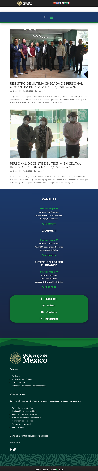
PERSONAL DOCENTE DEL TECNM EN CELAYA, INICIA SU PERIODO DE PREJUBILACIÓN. (45, 165)
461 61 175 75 (50, 224)
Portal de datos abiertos (22, 408)
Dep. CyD (17, 91)
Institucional (40, 91)
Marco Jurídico (18, 382)
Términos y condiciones (22, 421)
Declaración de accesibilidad (24, 411)
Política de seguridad (21, 424)
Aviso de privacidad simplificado (26, 417)
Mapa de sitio (18, 427)
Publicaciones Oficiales (22, 379)
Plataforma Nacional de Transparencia (29, 386)
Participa (16, 376)
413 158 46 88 (50, 287)
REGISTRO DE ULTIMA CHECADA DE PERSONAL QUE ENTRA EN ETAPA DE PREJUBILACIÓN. (46, 85)
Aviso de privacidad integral (24, 414)
